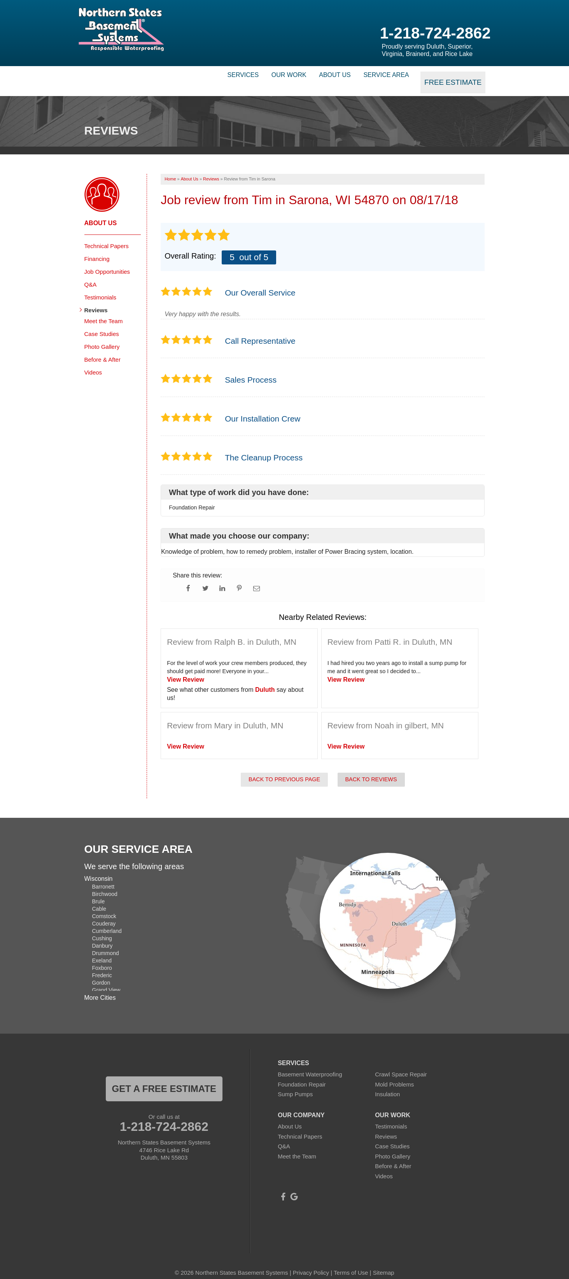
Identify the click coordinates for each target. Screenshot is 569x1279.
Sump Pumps (295, 1084)
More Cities (100, 988)
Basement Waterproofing (310, 1065)
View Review (185, 670)
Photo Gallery (102, 337)
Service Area (383, 76)
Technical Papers (106, 236)
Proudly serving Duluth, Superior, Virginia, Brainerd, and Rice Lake (427, 50)
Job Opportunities (107, 262)
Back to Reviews (371, 770)
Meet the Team (103, 311)
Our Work (265, 76)
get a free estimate (164, 1079)
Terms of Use (351, 1263)
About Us (322, 76)
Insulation (387, 1084)
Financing (97, 249)
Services (209, 76)
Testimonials (100, 287)
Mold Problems (394, 1075)
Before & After (102, 349)
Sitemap (383, 1263)
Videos (93, 362)
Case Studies (101, 324)
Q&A (90, 274)
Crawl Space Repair (401, 1065)
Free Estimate (454, 76)
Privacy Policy (311, 1263)
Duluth (265, 680)
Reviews (96, 300)
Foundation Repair (302, 1075)
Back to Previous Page (284, 770)
